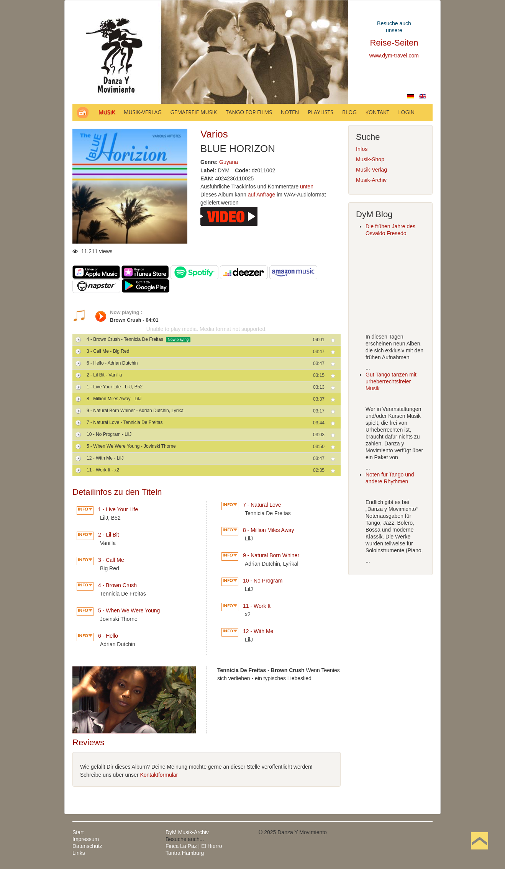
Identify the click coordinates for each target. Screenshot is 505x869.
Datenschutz (87, 846)
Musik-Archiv (371, 180)
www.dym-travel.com (394, 55)
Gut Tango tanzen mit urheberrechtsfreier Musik (391, 381)
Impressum (85, 839)
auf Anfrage (261, 194)
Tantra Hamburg (185, 853)
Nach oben (479, 853)
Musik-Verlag (371, 170)
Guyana (228, 162)
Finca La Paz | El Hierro (194, 846)
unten (306, 186)
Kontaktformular (159, 775)
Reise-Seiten (394, 42)
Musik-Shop (370, 159)
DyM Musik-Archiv (187, 832)
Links (78, 853)
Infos (361, 149)
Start (78, 832)
